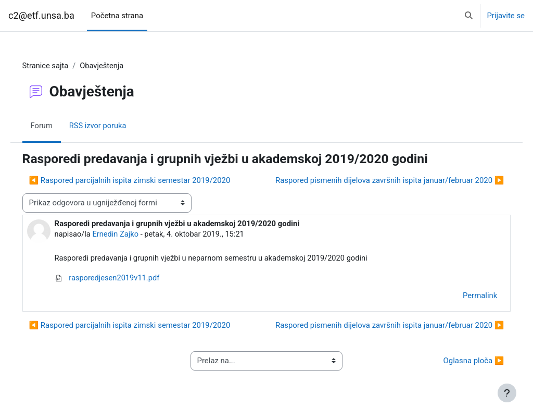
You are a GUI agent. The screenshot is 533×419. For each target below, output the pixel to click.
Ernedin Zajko (131, 234)
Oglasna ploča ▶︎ (458, 361)
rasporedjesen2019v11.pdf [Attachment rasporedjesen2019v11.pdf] (122, 279)
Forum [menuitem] (56, 126)
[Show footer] (507, 393)
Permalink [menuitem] (465, 296)
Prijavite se (506, 15)
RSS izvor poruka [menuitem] (113, 126)
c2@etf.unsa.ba (41, 15)
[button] (468, 15)
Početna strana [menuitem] (117, 15)
